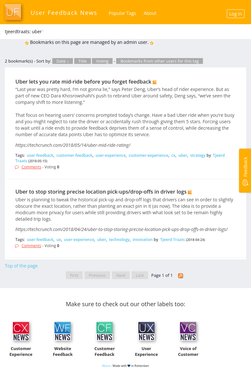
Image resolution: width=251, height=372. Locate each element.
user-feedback (40, 155)
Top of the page (21, 266)
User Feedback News (64, 12)
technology (119, 239)
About (150, 13)
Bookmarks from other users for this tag (159, 61)
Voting (102, 61)
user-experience (110, 155)
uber (182, 155)
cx (173, 155)
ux (58, 239)
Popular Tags (122, 13)
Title (82, 61)
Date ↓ (62, 61)
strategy (197, 155)
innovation (143, 239)
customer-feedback (74, 155)
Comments (31, 167)
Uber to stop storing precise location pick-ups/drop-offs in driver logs (100, 191)
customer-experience (148, 155)
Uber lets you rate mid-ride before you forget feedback (83, 81)
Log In (235, 14)
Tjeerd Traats (172, 239)
